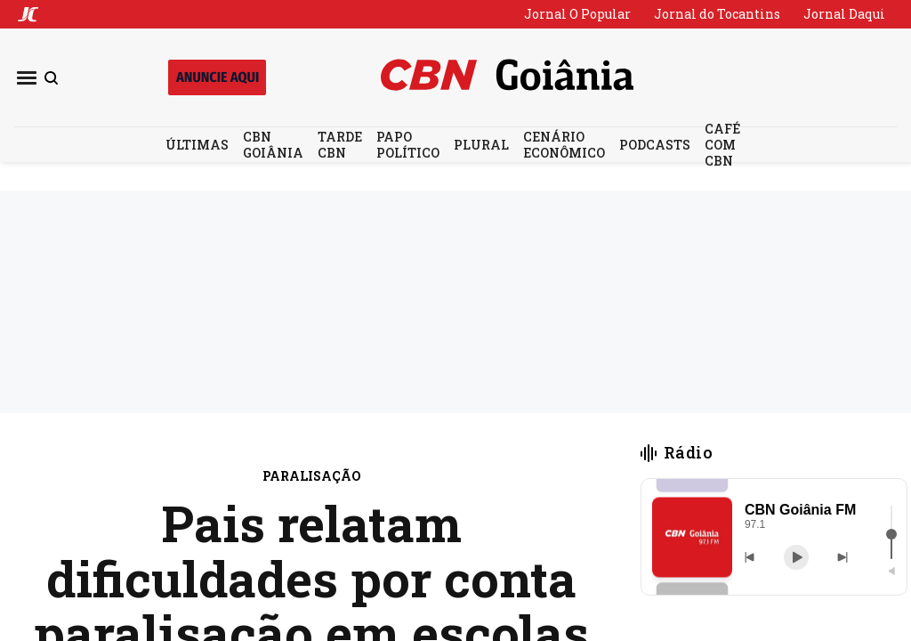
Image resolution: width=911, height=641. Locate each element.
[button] (692, 537)
